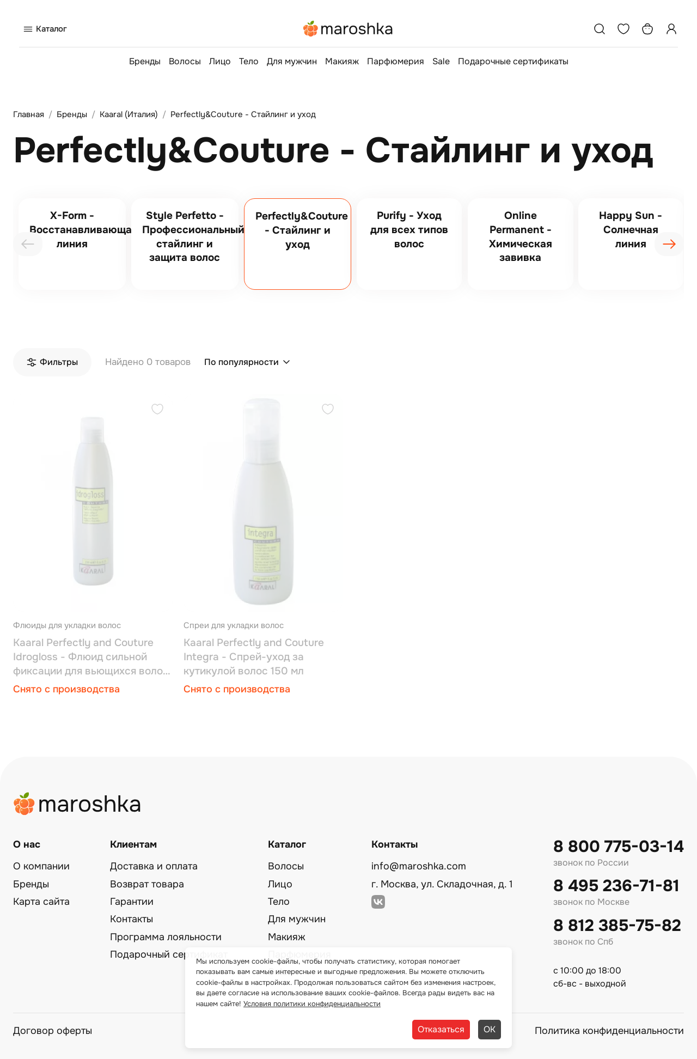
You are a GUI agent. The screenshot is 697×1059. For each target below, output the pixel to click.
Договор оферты (52, 1031)
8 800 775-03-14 (618, 847)
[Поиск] (599, 28)
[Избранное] (623, 28)
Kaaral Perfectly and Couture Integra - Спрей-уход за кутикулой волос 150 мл (254, 656)
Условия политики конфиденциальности (312, 1003)
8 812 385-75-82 (617, 926)
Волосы (185, 61)
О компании (41, 866)
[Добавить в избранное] (157, 410)
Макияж (342, 61)
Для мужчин (292, 61)
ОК (490, 1029)
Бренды (145, 61)
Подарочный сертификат (169, 954)
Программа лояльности (166, 937)
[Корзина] (647, 28)
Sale (441, 61)
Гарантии (132, 902)
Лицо (220, 61)
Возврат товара (147, 884)
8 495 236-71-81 (616, 886)
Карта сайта (41, 902)
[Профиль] (671, 28)
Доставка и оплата (154, 866)
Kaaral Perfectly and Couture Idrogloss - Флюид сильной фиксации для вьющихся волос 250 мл (91, 657)
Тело (249, 61)
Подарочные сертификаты (513, 61)
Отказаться (441, 1029)
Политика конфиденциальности (609, 1031)
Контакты (131, 919)
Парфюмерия (395, 61)
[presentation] (27, 244)
